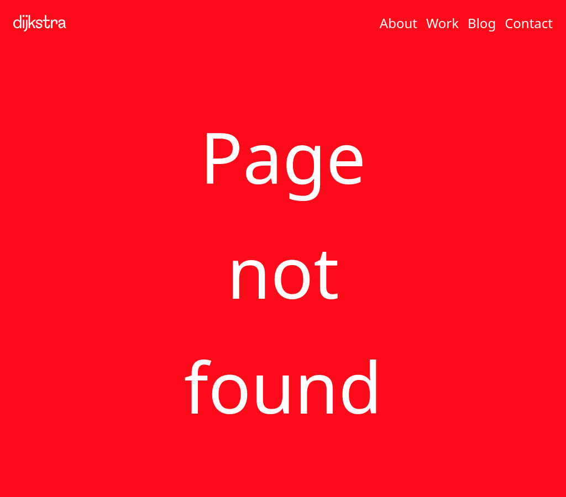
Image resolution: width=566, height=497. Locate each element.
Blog (482, 23)
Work (442, 23)
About (398, 23)
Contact (529, 23)
